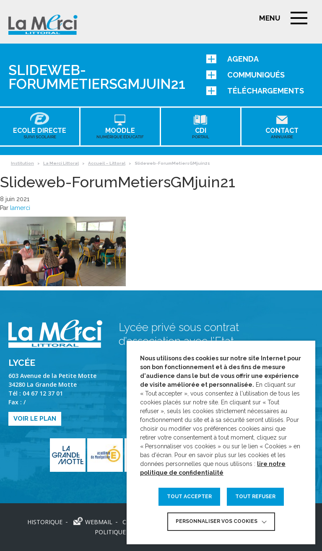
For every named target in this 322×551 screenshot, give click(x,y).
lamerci (20, 207)
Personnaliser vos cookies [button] (216, 521)
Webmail (98, 522)
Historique (44, 522)
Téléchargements (255, 90)
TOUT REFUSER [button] (255, 496)
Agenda (232, 58)
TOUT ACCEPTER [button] (189, 496)
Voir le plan (34, 418)
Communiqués (245, 74)
